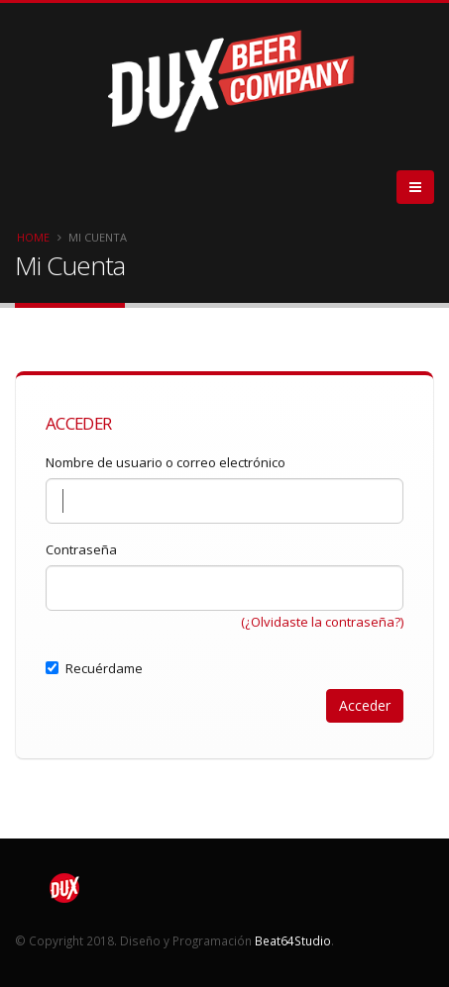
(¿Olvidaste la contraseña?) (322, 622)
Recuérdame (94, 668)
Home (33, 237)
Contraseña (81, 549)
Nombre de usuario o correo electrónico (165, 462)
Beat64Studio (293, 940)
